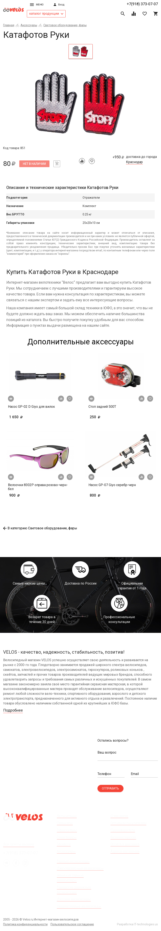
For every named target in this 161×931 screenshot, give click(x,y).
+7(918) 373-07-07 (142, 4)
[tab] (80, 51)
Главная (8, 25)
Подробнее (13, 710)
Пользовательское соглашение (72, 924)
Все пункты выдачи (18, 844)
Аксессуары (29, 25)
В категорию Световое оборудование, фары (40, 528)
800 (107, 495)
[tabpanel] (80, 104)
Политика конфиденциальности (25, 924)
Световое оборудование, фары (65, 25)
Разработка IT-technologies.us (137, 924)
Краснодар (134, 162)
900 (26, 495)
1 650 (28, 417)
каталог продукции (46, 14)
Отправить (110, 788)
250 (101, 417)
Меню (36, 5)
